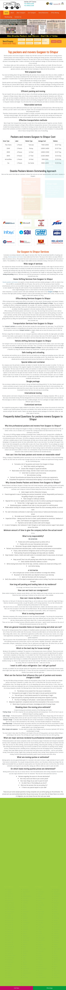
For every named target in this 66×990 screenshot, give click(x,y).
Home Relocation (43, 13)
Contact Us (18, 17)
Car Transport (32, 13)
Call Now (16, 988)
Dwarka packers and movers (15, 257)
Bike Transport (21, 13)
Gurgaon (50, 292)
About (12, 13)
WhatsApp (50, 988)
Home (6, 13)
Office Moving (55, 13)
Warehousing (8, 17)
